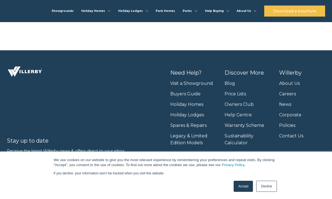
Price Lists (235, 93)
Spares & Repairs (188, 125)
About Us (289, 83)
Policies (287, 125)
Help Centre (238, 114)
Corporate (290, 114)
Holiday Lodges (187, 114)
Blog (230, 83)
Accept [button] (243, 186)
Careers (287, 93)
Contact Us (291, 135)
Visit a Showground (191, 83)
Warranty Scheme (244, 125)
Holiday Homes (186, 104)
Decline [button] (266, 186)
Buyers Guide (185, 93)
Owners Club (239, 104)
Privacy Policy (233, 165)
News (285, 104)
